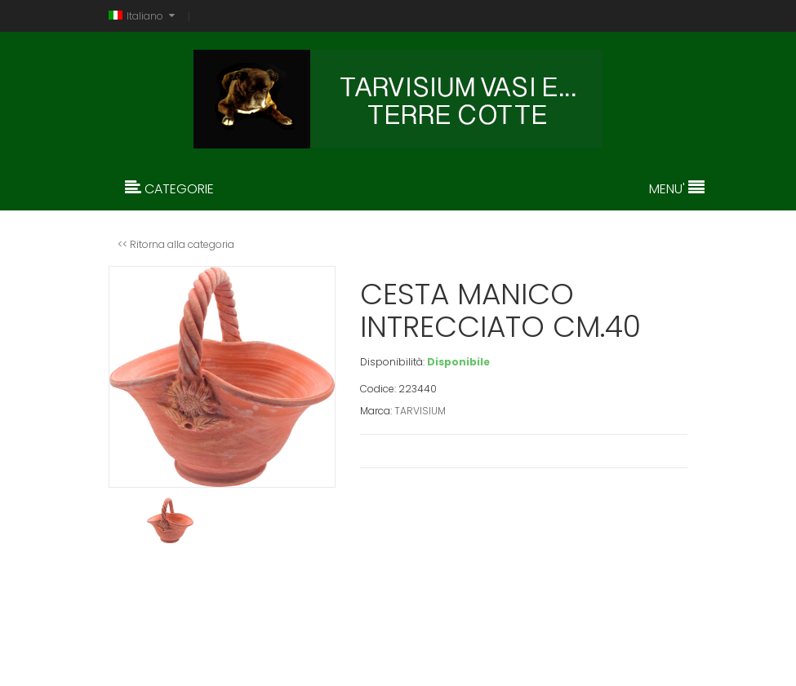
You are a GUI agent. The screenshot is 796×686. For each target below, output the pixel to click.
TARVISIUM (420, 411)
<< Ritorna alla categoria (176, 244)
